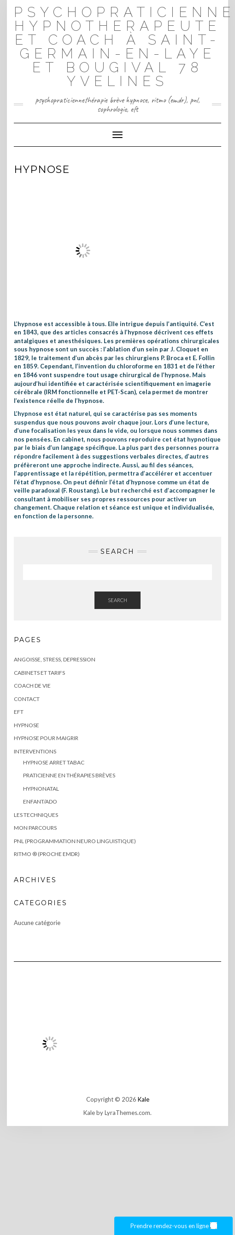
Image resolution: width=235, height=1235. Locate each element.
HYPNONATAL (41, 788)
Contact (27, 698)
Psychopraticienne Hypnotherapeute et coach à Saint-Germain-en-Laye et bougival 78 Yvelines (124, 46)
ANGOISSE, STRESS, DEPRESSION (54, 659)
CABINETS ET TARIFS (39, 672)
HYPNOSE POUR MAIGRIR (46, 738)
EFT (19, 711)
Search (117, 600)
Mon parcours (35, 827)
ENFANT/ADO (40, 801)
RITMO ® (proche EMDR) (47, 853)
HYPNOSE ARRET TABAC (53, 762)
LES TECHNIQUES (36, 814)
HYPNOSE (26, 725)
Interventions (35, 751)
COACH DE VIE (32, 685)
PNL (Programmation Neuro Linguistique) (75, 841)
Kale (143, 1099)
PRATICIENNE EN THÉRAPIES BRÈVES (69, 775)
